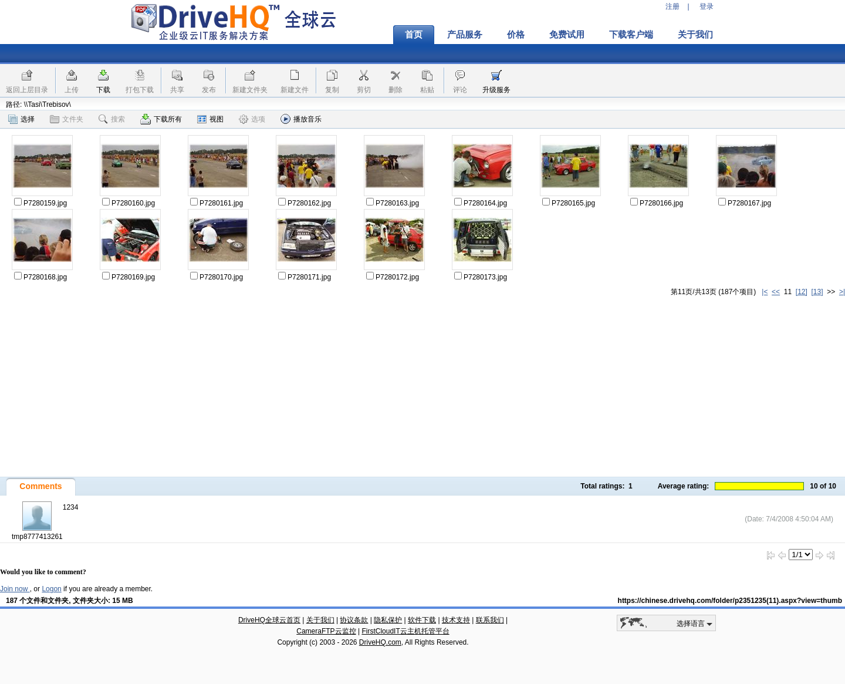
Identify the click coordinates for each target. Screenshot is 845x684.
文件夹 (66, 119)
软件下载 (422, 620)
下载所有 (161, 119)
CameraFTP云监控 (326, 631)
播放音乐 (301, 119)
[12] (801, 292)
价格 (516, 34)
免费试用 (566, 34)
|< (765, 292)
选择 (21, 119)
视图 (210, 119)
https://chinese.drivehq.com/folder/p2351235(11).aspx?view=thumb (730, 601)
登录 (706, 6)
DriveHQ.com (380, 642)
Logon (51, 589)
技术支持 (456, 620)
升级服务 (496, 90)
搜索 (112, 119)
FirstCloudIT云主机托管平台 (405, 631)
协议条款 (354, 620)
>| (842, 292)
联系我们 (490, 620)
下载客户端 (631, 34)
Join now (15, 589)
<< (776, 292)
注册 (672, 6)
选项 (252, 119)
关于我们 (695, 34)
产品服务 (464, 34)
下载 (103, 90)
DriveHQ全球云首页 (269, 620)
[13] (817, 292)
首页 (413, 34)
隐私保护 (388, 620)
